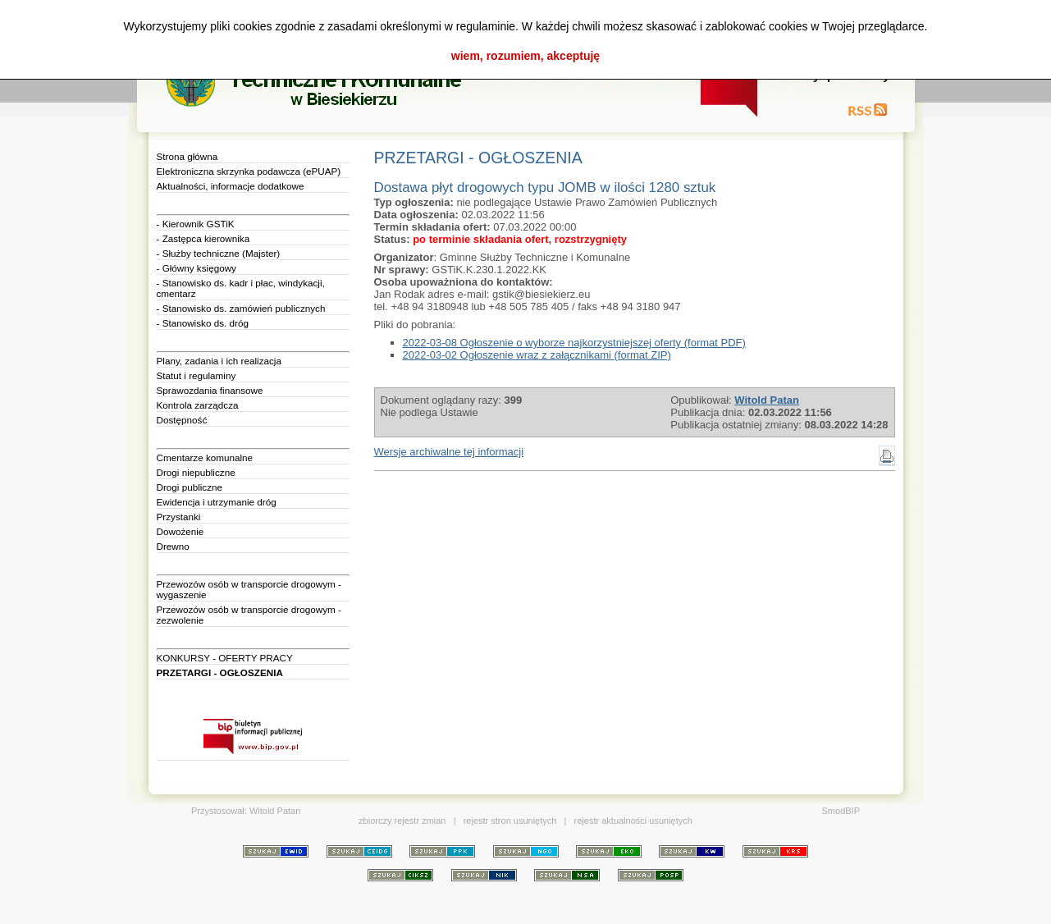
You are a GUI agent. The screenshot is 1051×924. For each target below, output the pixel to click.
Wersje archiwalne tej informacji (449, 452)
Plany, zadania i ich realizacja (219, 360)
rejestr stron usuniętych (510, 821)
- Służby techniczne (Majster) (219, 253)
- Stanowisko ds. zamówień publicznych (241, 308)
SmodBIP (841, 811)
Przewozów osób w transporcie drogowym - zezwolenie (249, 614)
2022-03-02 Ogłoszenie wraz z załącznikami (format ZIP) (537, 355)
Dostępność (182, 419)
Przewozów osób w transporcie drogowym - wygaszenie (249, 589)
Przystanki (179, 516)
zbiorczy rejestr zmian (402, 821)
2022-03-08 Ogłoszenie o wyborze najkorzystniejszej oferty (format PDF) (574, 342)
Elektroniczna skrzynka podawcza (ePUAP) (249, 171)
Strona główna (187, 156)
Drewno (173, 546)
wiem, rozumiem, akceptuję (525, 55)
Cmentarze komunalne (205, 457)
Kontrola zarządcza (198, 405)
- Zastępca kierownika (203, 238)
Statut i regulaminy (196, 375)
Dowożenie (180, 531)
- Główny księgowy (196, 268)
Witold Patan (274, 811)
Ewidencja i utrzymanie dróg (216, 501)
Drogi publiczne (190, 487)
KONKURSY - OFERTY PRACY (225, 657)
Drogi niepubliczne (196, 472)
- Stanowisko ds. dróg (203, 323)
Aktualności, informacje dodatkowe (230, 186)
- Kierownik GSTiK (196, 223)
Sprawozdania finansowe (210, 390)
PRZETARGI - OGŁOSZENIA (220, 672)
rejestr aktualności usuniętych (633, 821)
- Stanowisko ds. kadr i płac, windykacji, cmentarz (241, 288)
